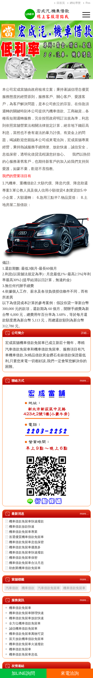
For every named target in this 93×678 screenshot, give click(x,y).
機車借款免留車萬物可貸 (26, 633)
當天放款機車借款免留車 (26, 639)
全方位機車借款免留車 (25, 623)
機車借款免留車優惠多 (25, 547)
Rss (88, 3)
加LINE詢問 (23, 673)
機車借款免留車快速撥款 (26, 521)
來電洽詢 (70, 673)
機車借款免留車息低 (23, 654)
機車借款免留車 (74, 588)
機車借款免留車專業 (23, 531)
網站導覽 (75, 3)
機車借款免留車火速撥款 (26, 644)
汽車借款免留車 (49, 588)
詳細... (85, 332)
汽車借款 (12, 588)
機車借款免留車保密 (23, 557)
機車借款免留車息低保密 (26, 542)
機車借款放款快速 (21, 526)
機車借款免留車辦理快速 (26, 613)
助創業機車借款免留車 (25, 568)
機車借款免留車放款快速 (26, 618)
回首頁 (61, 3)
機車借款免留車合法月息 (26, 563)
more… (84, 380)
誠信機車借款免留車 (23, 628)
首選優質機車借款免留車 (26, 537)
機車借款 (28, 588)
